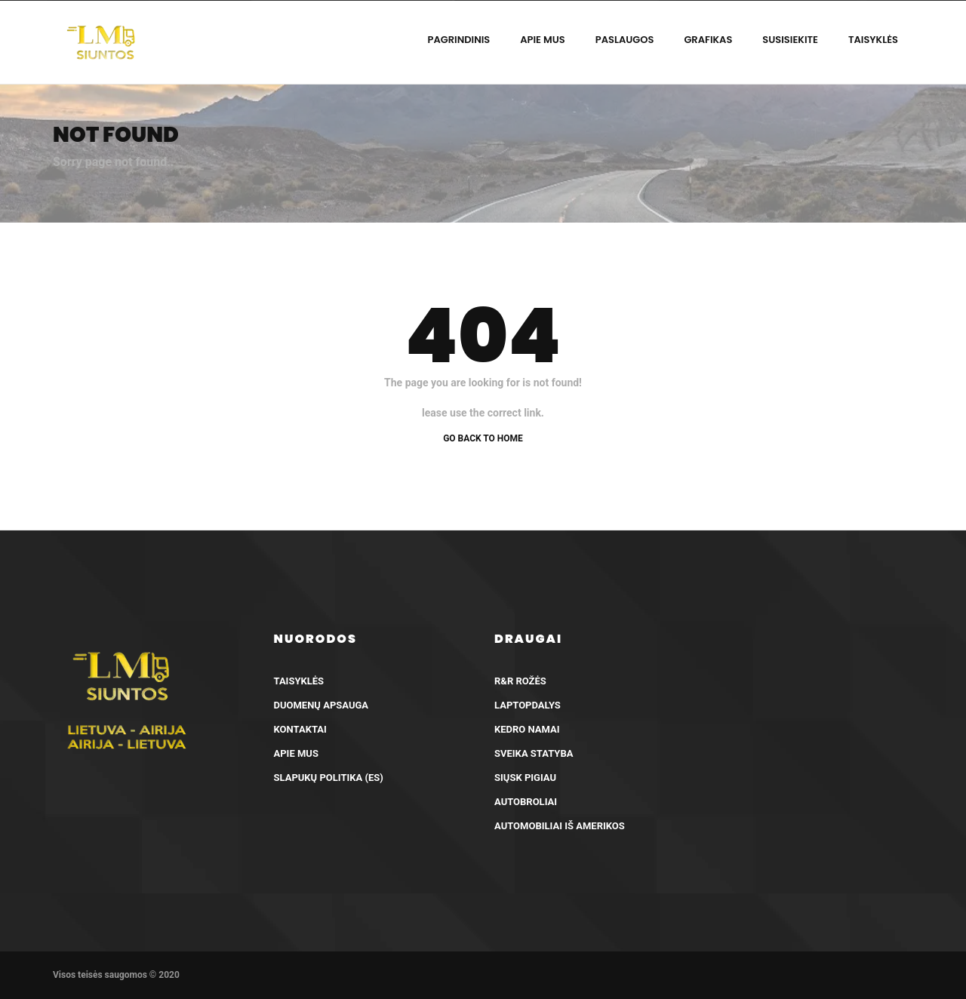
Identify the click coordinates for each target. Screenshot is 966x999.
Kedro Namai (527, 729)
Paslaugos (624, 39)
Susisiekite (790, 39)
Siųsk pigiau (525, 777)
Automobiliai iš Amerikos (559, 825)
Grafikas (708, 39)
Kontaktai (300, 729)
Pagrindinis (459, 39)
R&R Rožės (520, 681)
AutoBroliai (525, 801)
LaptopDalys (527, 705)
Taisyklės (873, 39)
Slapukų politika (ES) (328, 777)
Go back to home (483, 438)
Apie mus (542, 39)
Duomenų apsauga (321, 705)
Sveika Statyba (533, 753)
